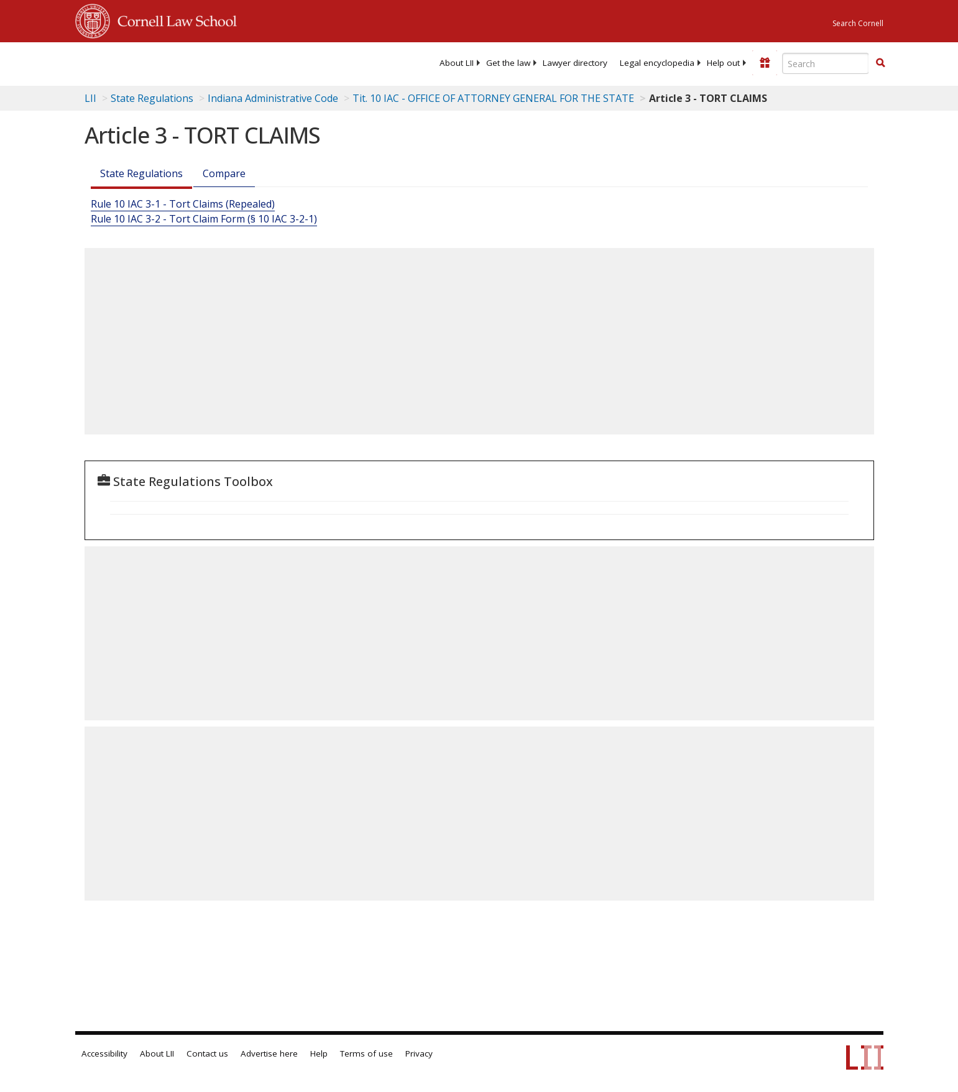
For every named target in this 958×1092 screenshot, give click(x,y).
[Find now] (880, 63)
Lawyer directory (575, 62)
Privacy (419, 1053)
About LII (457, 62)
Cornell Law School (173, 19)
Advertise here (269, 1053)
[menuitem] (456, 63)
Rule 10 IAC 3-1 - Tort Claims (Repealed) (183, 204)
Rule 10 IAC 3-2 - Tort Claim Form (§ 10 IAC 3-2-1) (204, 219)
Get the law (508, 62)
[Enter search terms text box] (825, 63)
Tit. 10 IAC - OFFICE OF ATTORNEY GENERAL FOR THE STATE (493, 98)
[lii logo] (215, 62)
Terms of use (366, 1053)
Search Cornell (857, 23)
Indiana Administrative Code (273, 98)
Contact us (207, 1053)
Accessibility (104, 1053)
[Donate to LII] (764, 62)
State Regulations (152, 98)
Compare (224, 173)
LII (90, 98)
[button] (880, 62)
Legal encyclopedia (657, 62)
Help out (723, 62)
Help (319, 1053)
